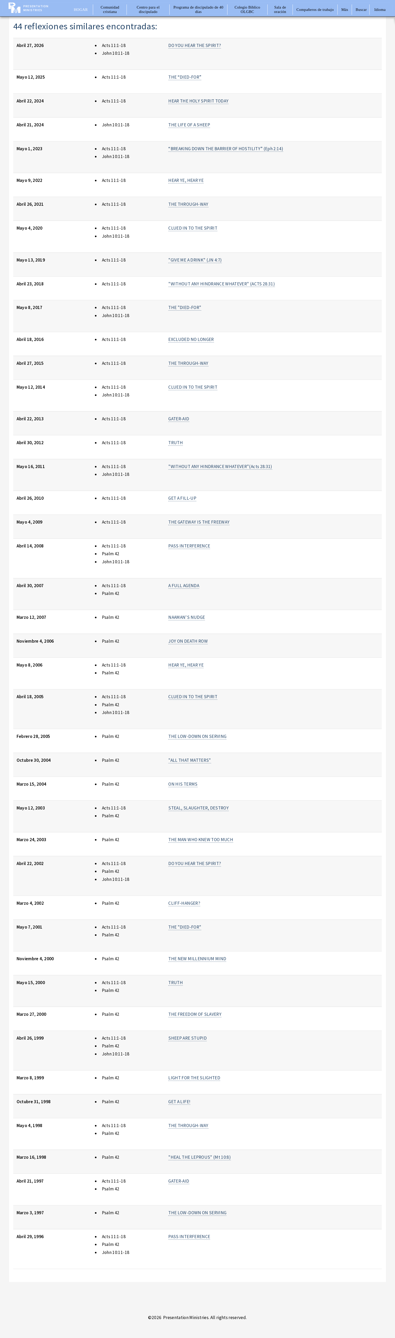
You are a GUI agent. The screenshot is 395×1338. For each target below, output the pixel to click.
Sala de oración (280, 9)
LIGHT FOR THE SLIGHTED (194, 1078)
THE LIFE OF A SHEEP (189, 125)
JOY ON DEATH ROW (188, 641)
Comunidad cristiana (110, 9)
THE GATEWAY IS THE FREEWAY (199, 522)
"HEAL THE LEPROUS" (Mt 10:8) (199, 1157)
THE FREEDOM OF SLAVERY (194, 1014)
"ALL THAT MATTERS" (189, 760)
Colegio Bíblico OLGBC (247, 9)
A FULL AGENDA (183, 585)
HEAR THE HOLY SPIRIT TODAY (198, 101)
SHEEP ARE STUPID (187, 1038)
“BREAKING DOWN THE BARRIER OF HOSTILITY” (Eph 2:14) (225, 149)
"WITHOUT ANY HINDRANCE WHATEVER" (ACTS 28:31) (221, 284)
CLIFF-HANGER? (184, 903)
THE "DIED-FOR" (184, 307)
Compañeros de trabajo (315, 10)
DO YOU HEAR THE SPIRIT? (194, 45)
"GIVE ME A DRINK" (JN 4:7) (195, 260)
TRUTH (175, 442)
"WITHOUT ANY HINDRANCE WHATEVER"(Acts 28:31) (220, 466)
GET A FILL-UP (182, 498)
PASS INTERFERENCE (189, 546)
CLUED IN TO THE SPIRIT (192, 228)
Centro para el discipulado (148, 9)
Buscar (361, 10)
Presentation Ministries (35, 8)
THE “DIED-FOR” (184, 77)
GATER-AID (178, 419)
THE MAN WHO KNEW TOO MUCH (200, 839)
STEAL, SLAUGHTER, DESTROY (198, 808)
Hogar (81, 10)
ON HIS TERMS (182, 784)
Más (344, 10)
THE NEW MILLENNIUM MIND (197, 959)
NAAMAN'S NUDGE (186, 617)
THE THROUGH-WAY (188, 204)
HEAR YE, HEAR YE (186, 180)
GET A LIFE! (179, 1101)
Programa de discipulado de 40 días (198, 9)
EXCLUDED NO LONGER (191, 339)
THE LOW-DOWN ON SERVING (197, 736)
